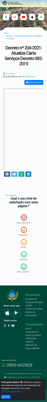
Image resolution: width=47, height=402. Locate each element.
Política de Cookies (34, 309)
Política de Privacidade (31, 314)
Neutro (24, 243)
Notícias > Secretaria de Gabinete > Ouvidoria (24, 36)
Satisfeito (23, 256)
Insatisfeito (23, 231)
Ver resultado (11, 195)
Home (6, 33)
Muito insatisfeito (23, 219)
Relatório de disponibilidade (32, 347)
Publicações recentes (31, 340)
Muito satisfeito (23, 268)
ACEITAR (5, 397)
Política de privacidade (11, 391)
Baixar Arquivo (34, 82)
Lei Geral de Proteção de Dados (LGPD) (34, 302)
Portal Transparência (32, 330)
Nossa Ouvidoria (33, 335)
